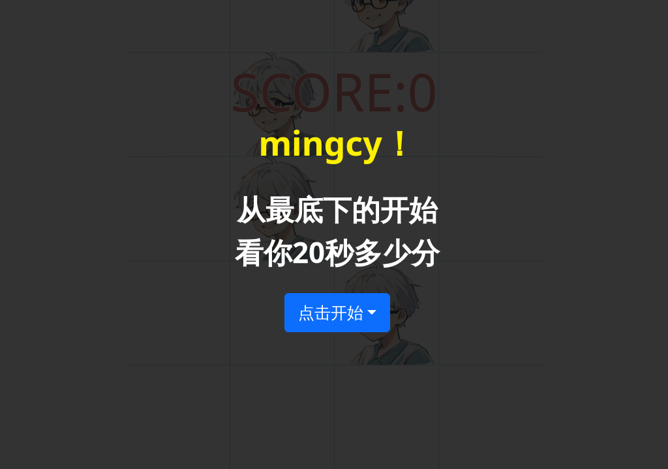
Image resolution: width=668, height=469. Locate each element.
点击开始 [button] (330, 312)
